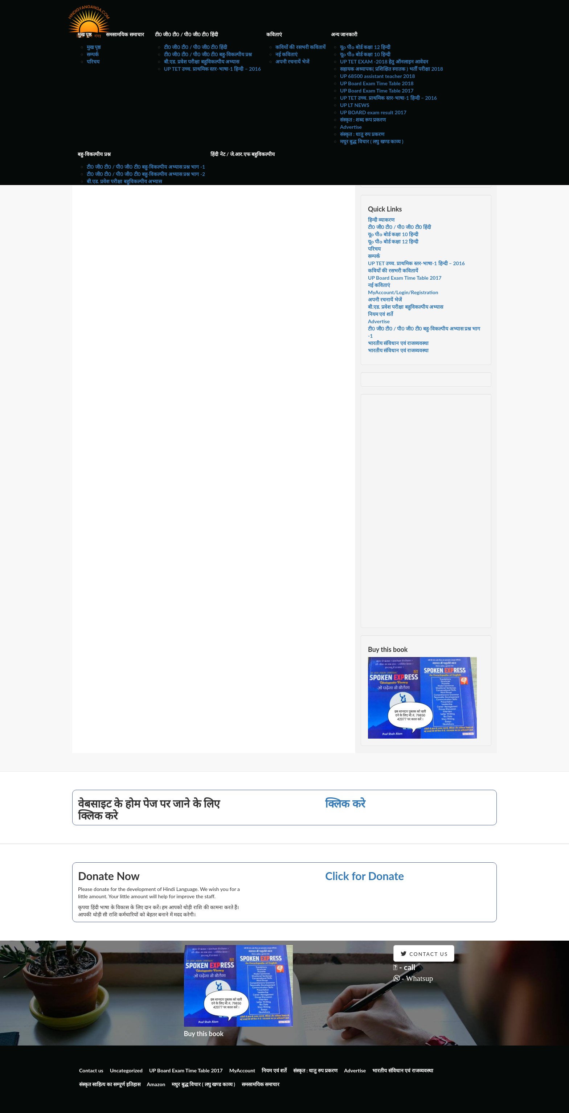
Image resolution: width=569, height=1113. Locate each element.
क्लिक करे (345, 803)
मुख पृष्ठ (84, 34)
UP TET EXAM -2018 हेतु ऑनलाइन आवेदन (384, 61)
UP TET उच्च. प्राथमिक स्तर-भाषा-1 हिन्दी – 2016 (212, 69)
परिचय (93, 61)
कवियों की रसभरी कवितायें (300, 47)
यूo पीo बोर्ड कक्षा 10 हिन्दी (365, 54)
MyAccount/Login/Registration (403, 292)
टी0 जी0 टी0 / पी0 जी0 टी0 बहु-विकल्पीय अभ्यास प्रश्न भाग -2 (146, 174)
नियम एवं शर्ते (380, 314)
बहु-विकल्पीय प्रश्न (94, 154)
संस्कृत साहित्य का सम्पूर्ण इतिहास (109, 1084)
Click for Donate (364, 875)
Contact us (91, 1070)
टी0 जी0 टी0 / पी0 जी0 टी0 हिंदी (186, 34)
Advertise (351, 127)
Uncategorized (126, 1070)
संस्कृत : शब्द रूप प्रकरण (363, 119)
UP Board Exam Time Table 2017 (377, 90)
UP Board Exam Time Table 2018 (377, 83)
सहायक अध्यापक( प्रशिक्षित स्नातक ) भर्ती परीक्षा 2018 (391, 69)
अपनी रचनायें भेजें (292, 61)
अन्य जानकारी (344, 34)
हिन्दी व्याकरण (381, 220)
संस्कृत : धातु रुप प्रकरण (362, 134)
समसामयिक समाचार (125, 34)
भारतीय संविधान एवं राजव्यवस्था (398, 343)
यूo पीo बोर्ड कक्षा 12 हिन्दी (365, 47)
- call (404, 967)
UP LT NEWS (354, 105)
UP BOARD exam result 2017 (373, 112)
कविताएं (274, 34)
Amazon (156, 1084)
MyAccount (242, 1070)
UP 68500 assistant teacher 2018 (377, 76)
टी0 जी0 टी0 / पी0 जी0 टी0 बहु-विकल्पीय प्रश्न (208, 54)
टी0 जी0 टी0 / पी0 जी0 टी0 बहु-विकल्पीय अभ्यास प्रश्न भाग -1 (146, 167)
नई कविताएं (286, 54)
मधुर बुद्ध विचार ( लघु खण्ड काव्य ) (372, 141)
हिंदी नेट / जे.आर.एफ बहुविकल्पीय (242, 154)
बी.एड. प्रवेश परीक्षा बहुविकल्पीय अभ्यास (201, 61)
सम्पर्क (93, 54)
